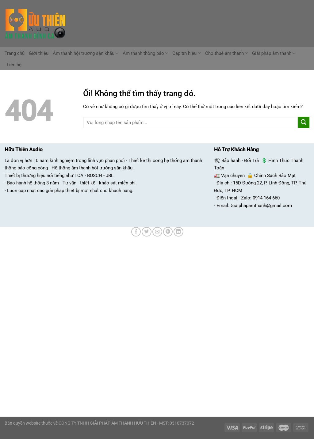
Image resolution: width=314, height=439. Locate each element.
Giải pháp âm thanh (273, 53)
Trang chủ (15, 53)
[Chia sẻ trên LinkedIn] (178, 232)
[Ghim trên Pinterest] (168, 232)
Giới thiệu (38, 53)
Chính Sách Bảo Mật (275, 175)
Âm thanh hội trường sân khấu (85, 53)
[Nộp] (303, 122)
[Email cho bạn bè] (157, 232)
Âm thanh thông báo (145, 53)
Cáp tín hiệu (186, 53)
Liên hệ (14, 64)
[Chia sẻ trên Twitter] (146, 232)
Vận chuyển (233, 175)
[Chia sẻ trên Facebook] (136, 232)
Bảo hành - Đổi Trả (240, 160)
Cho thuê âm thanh (226, 53)
